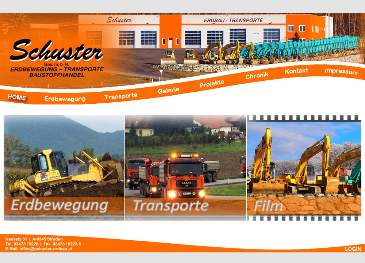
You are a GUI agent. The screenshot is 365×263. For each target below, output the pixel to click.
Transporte (186, 168)
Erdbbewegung (64, 168)
